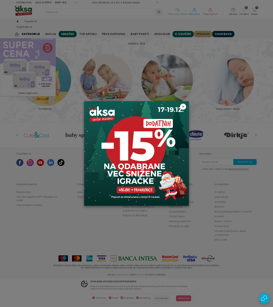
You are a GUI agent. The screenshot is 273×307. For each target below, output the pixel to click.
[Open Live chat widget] (264, 298)
